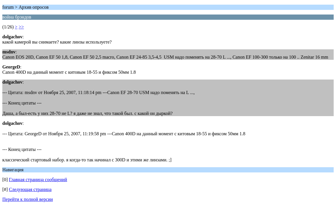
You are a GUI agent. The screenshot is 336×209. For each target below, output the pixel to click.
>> (21, 26)
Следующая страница (30, 189)
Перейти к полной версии (27, 199)
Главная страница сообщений (38, 179)
